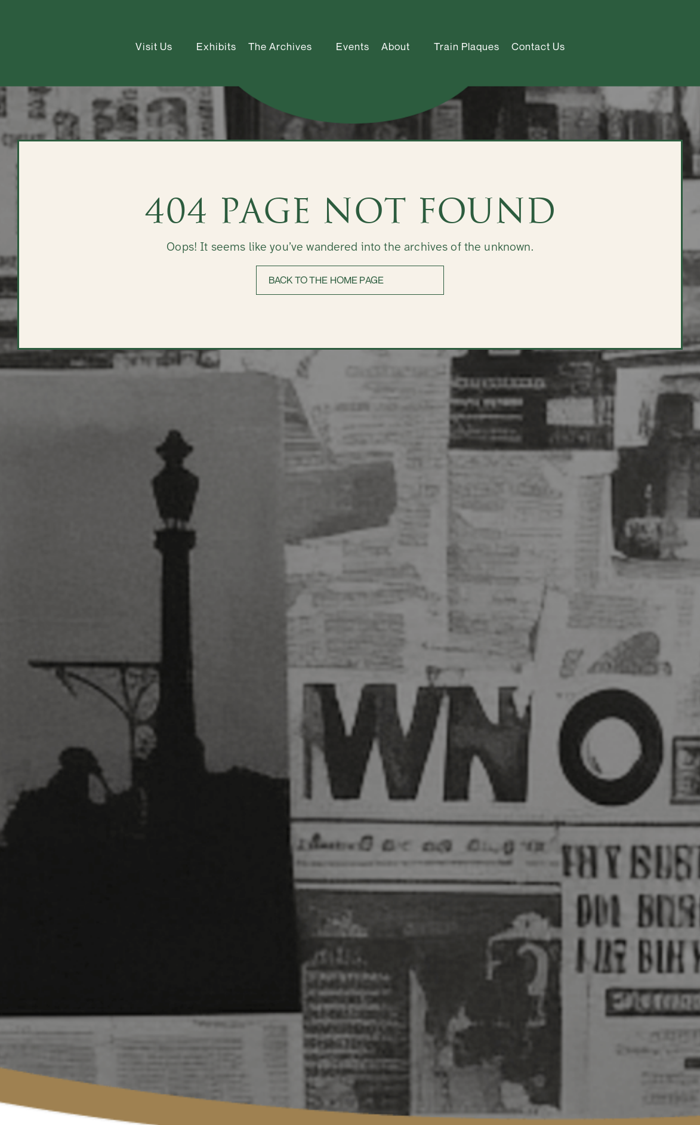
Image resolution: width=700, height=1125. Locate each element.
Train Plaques (466, 46)
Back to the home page (326, 280)
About (395, 46)
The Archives (280, 46)
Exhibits (216, 46)
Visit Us (153, 46)
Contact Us (538, 46)
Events (352, 46)
